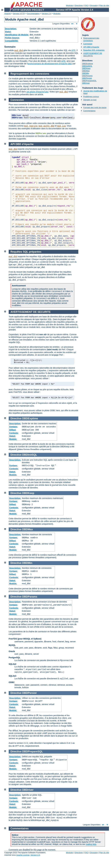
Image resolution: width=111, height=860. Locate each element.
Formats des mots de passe (94, 107)
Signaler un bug (89, 100)
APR (73, 50)
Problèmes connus (91, 96)
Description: (11, 28)
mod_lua (61, 126)
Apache (7, 13)
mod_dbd (18, 50)
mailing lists (91, 844)
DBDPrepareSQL (89, 81)
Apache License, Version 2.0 (28, 855)
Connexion (87, 44)
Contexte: (14, 433)
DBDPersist (87, 78)
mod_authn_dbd (46, 126)
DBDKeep (86, 68)
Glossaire (94, 5)
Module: (13, 439)
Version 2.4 (46, 13)
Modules (69, 5)
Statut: (8, 32)
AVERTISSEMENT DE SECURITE (92, 54)
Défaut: (12, 430)
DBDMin (85, 73)
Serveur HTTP (19, 13)
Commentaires (89, 111)
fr (77, 24)
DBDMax (86, 71)
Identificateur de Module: (17, 35)
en (72, 24)
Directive (16, 418)
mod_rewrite (30, 126)
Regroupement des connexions (91, 39)
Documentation (33, 13)
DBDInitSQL (87, 66)
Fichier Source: (12, 38)
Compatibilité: (11, 41)
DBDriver (86, 83)
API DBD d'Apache (91, 47)
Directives (79, 5)
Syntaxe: (13, 426)
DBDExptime (87, 63)
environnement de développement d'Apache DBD (50, 63)
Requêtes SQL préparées (93, 50)
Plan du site (104, 5)
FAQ (86, 5)
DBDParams (87, 76)
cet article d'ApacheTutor (37, 92)
